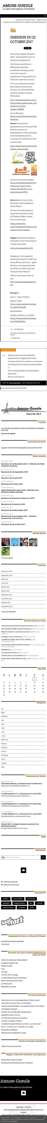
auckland (31, 899)
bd (31, 903)
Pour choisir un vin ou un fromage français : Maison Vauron (20, 1000)
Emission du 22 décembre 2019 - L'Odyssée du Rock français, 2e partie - (22, 465)
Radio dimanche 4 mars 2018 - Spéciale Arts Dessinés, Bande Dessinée (20, 491)
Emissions (21, 333)
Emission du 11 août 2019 (11, 478)
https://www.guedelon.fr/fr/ (21, 248)
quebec (5, 899)
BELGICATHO (41, 626)
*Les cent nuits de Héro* (8, 653)
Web (2, 767)
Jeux (2, 724)
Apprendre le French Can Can (10, 1015)
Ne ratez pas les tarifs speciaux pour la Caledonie (17, 1063)
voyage (39, 903)
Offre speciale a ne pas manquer (11, 1060)
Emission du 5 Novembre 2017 (25, 20)
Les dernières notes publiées (26, 1109)
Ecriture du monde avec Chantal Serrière (14, 960)
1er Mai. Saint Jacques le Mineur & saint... (14, 658)
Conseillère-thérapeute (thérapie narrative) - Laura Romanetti (21, 1024)
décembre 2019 (6, 571)
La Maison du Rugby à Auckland (11, 1021)
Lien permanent (17, 329)
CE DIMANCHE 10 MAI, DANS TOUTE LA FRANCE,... (17, 640)
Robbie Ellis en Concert (8, 987)
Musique (4, 744)
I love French (5, 944)
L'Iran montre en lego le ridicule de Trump (14, 645)
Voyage (12, 335)
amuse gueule (8, 907)
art (2, 709)
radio (32, 907)
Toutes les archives (8, 612)
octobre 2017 (5, 602)
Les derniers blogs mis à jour (11, 1109)
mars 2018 (4, 583)
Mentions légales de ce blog (23, 1115)
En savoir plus (13, 1121)
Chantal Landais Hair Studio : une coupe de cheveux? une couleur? (22, 1006)
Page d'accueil (41, 20)
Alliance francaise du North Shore (12, 981)
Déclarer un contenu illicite (9, 1115)
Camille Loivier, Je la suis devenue (12, 655)
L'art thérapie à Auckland (9, 1009)
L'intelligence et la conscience (10, 637)
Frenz (3, 969)
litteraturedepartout (32, 655)
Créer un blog (19, 1107)
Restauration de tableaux (9, 1030)
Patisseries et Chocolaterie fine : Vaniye (13, 1033)
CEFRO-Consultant (29, 637)
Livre (26, 333)
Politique (4, 748)
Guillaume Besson (15, 383)
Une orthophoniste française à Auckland (14, 1018)
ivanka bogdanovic (9, 794)
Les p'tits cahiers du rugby (9, 975)
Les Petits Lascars (6, 984)
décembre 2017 (6, 595)
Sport (3, 759)
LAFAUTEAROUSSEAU (8, 642)
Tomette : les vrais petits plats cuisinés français (16, 1012)
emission (22, 907)
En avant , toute (16, 649)
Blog (2, 713)
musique (6, 903)
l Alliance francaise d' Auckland (11, 1046)
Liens (3, 728)
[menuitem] (25, 20)
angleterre (18, 899)
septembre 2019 (7, 575)
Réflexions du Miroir (38, 629)
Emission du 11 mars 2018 (12, 484)
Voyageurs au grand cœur (9, 963)
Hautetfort (28, 1107)
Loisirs (3, 736)
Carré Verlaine (23, 653)
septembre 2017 (7, 606)
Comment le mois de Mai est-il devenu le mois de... (17, 626)
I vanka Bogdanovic (9, 814)
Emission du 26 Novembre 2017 (14, 510)
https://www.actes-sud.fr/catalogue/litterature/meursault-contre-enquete (23, 226)
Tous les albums (7, 558)
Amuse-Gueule (18, 5)
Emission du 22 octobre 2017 (22, 39)
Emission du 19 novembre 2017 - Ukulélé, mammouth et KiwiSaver (25, 22)
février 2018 (5, 587)
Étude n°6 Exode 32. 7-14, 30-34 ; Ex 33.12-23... (16, 632)
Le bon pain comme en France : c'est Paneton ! (16, 1003)
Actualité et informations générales (12, 941)
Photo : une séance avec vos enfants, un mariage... (17, 1027)
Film (2, 720)
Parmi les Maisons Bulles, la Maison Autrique (15, 629)
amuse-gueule (19, 903)
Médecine (32, 333)
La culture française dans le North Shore (14, 978)
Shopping (4, 755)
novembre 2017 (6, 599)
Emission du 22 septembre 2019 (14, 472)
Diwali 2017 (6, 824)
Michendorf (4, 649)
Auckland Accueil (6, 966)
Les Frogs (4, 972)
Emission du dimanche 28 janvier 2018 (17, 498)
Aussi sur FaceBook (8, 433)
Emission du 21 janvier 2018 (13, 504)
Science (4, 751)
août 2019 (4, 579)
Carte (43, 836)
